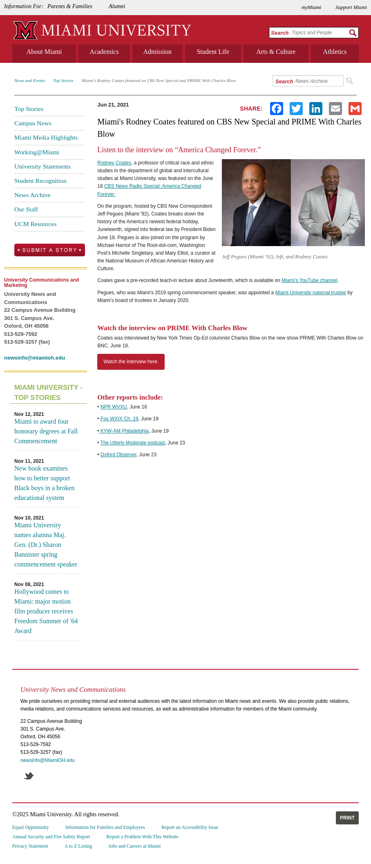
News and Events (29, 80)
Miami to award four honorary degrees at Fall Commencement (46, 431)
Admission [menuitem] (157, 51)
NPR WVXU (114, 407)
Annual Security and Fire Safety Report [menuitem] (51, 837)
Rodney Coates (114, 163)
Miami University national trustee (310, 292)
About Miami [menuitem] (44, 51)
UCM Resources (35, 223)
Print (347, 818)
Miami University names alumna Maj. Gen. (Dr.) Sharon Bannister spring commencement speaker (45, 545)
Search (279, 33)
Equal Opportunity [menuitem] (30, 827)
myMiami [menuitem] (311, 7)
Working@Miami (36, 152)
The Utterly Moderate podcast (133, 443)
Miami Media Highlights (46, 137)
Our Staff (26, 209)
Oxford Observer (118, 455)
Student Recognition (40, 180)
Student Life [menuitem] (213, 51)
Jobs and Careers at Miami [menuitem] (134, 846)
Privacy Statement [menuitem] (30, 846)
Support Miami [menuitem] (351, 7)
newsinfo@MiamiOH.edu (47, 760)
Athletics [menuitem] (335, 51)
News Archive (32, 194)
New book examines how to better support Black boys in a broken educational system (44, 483)
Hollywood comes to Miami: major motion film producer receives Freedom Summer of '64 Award (46, 611)
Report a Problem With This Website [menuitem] (142, 837)
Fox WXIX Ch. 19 (120, 419)
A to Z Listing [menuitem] (78, 846)
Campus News (32, 123)
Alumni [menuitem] (117, 6)
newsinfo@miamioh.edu (34, 358)
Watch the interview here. (131, 361)
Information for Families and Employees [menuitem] (105, 827)
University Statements (42, 166)
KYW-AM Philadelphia (123, 431)
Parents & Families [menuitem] (69, 6)
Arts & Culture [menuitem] (275, 51)
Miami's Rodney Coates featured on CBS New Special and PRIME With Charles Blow (159, 80)
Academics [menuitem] (103, 51)
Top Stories (63, 80)
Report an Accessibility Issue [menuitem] (190, 827)
